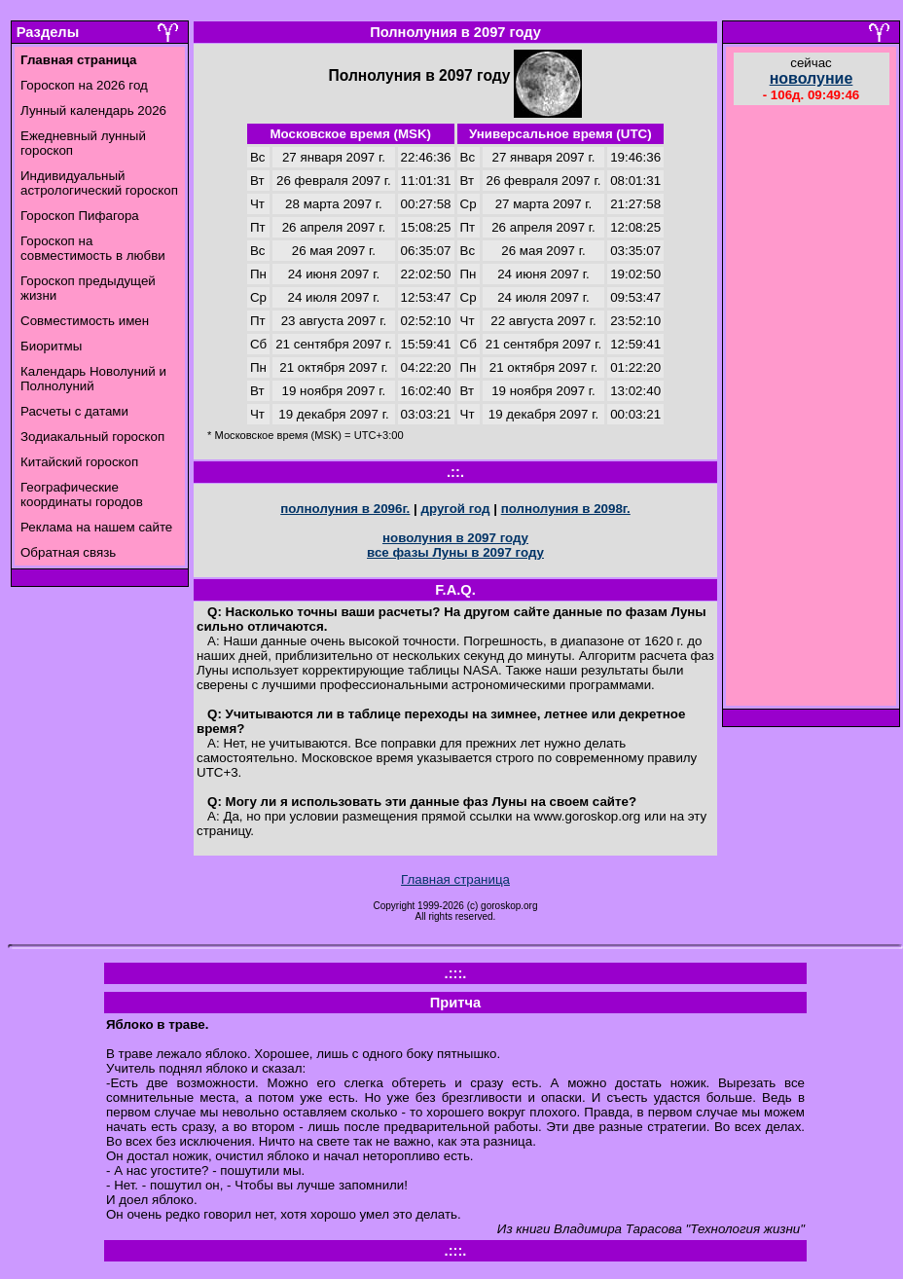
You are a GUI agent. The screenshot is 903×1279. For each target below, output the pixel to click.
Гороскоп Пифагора (79, 215)
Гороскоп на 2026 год (84, 85)
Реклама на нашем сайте (96, 527)
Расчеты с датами (74, 411)
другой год (454, 508)
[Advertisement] (811, 408)
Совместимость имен (84, 320)
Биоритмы (51, 346)
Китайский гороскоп (79, 462)
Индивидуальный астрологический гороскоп (99, 183)
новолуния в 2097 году (455, 537)
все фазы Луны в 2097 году (455, 552)
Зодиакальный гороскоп (92, 436)
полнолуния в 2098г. (566, 508)
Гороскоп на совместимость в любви (92, 248)
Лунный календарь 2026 (93, 110)
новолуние (811, 78)
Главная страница (455, 879)
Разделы (48, 32)
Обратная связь (68, 552)
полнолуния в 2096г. (345, 508)
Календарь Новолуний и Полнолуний (93, 378)
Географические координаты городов (81, 494)
